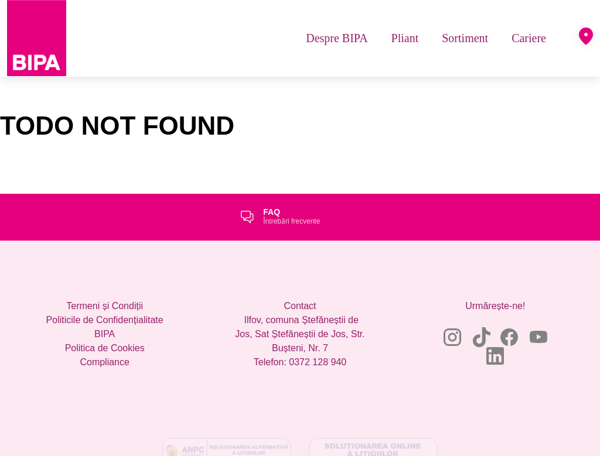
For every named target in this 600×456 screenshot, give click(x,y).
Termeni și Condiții (104, 306)
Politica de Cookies (105, 348)
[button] (586, 36)
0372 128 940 (317, 362)
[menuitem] (336, 38)
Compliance (104, 362)
